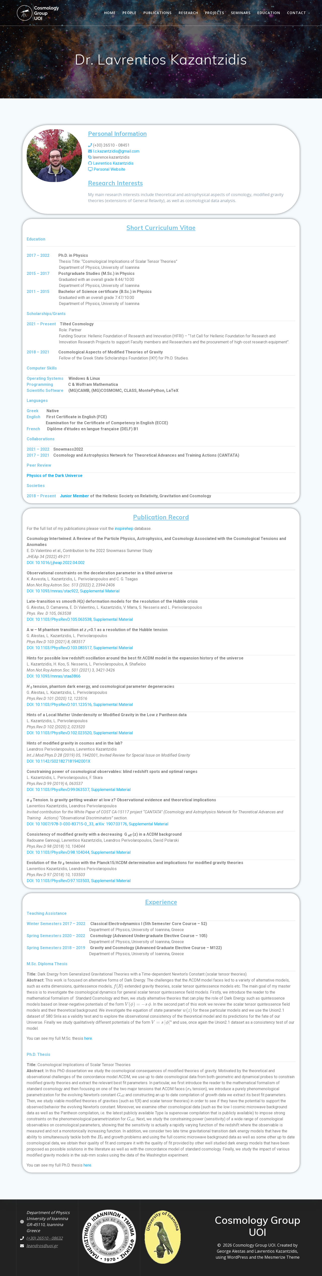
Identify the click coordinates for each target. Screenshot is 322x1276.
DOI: (31, 562)
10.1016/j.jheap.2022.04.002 (60, 562)
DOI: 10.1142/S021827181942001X (58, 761)
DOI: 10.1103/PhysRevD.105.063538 (59, 619)
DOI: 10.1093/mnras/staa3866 (53, 676)
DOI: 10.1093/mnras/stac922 (52, 591)
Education (268, 12)
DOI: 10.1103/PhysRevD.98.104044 (58, 852)
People (130, 12)
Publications (157, 12)
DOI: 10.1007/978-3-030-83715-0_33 (60, 824)
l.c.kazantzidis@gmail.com (116, 151)
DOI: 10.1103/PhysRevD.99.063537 (58, 789)
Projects (214, 12)
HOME (110, 12)
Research (188, 12)
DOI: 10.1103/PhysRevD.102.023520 (59, 733)
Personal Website (109, 169)
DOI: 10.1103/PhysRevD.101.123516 (59, 704)
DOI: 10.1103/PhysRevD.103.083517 (59, 647)
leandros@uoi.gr (42, 1245)
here (88, 1038)
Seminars (241, 12)
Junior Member (74, 496)
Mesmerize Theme (282, 1257)
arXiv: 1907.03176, (112, 824)
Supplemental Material (99, 591)
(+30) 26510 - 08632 (44, 1238)
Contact (296, 12)
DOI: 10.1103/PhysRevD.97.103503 (58, 880)
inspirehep (124, 528)
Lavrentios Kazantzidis (113, 163)
